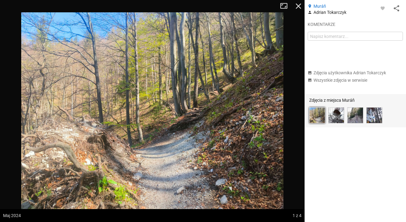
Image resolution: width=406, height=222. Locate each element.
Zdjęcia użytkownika (347, 72)
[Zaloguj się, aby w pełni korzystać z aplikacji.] (383, 8)
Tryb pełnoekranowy (286, 6)
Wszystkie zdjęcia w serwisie (337, 80)
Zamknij (298, 6)
